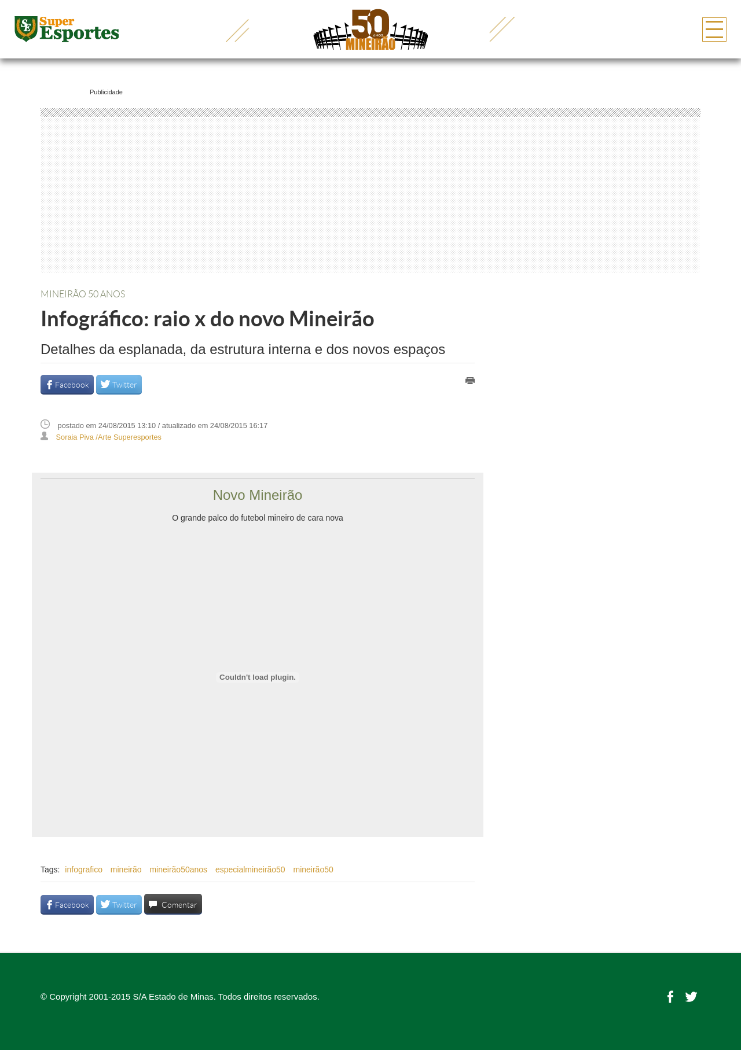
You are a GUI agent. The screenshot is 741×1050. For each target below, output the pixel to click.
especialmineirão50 (250, 869)
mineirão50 (313, 869)
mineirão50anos (178, 869)
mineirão (126, 869)
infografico (83, 869)
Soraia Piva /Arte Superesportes (109, 437)
